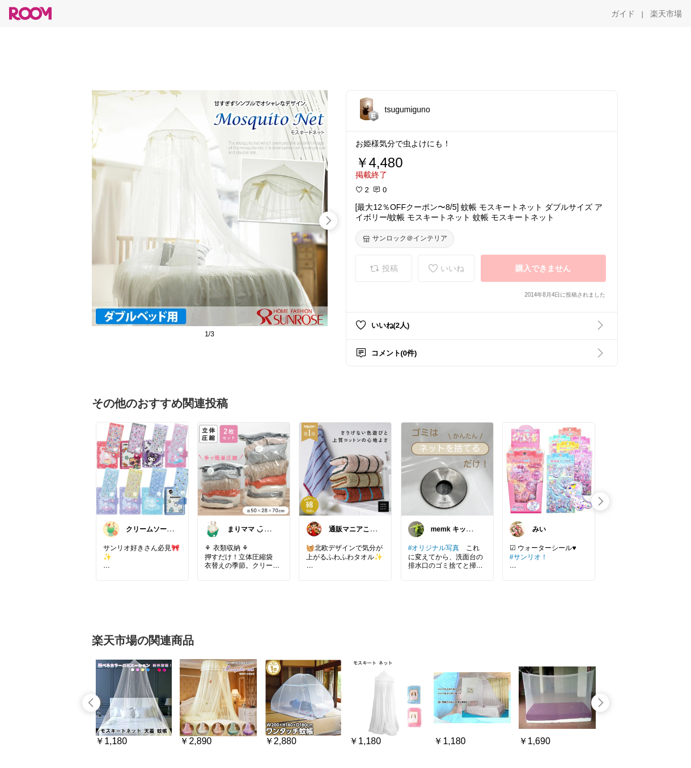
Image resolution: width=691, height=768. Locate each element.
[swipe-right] (328, 221)
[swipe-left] (91, 703)
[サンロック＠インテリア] (404, 239)
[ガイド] (623, 14)
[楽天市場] (666, 14)
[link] (142, 468)
